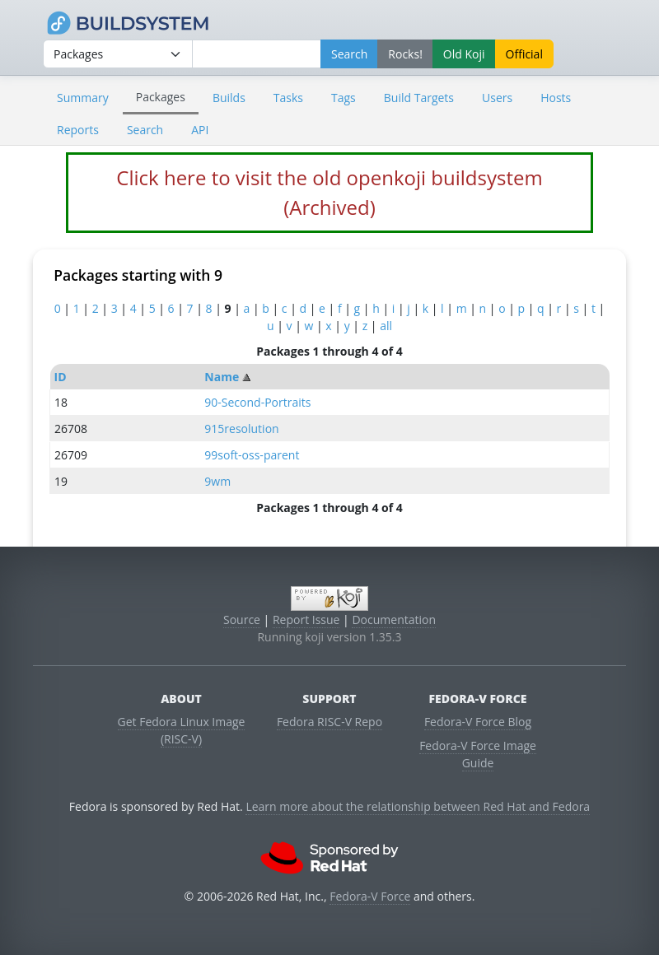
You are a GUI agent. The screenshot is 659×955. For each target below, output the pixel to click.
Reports (78, 129)
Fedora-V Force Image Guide (477, 754)
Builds (229, 97)
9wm (217, 481)
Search (145, 129)
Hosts (555, 97)
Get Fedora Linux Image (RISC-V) (181, 730)
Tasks (288, 97)
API (199, 129)
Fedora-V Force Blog (477, 721)
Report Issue (306, 619)
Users (497, 97)
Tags (343, 97)
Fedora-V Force (370, 896)
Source (241, 619)
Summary (83, 97)
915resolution (241, 428)
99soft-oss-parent (251, 455)
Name (221, 376)
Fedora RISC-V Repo (329, 721)
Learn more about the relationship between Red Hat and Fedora (417, 806)
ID (60, 376)
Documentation (394, 619)
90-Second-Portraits (257, 402)
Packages (160, 97)
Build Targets (419, 97)
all (386, 325)
